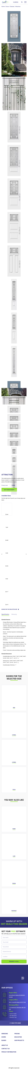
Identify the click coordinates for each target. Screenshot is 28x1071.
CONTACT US (5, 1048)
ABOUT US (4, 1045)
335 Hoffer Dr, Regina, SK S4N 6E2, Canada (17, 996)
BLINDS (3, 1040)
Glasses (12, 6)
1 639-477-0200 (12, 1013)
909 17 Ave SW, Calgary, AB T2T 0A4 (17, 1002)
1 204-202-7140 (12, 1017)
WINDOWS (4, 1033)
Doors (7, 6)
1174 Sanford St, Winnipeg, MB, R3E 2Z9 (17, 1008)
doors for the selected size (10, 609)
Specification (5, 614)
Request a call (14, 961)
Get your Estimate (9, 489)
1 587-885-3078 (12, 1015)
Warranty (14, 614)
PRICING (17, 1033)
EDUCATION (18, 1037)
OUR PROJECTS (19, 1040)
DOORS (3, 1037)
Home (3, 6)
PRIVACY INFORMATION (8, 1052)
